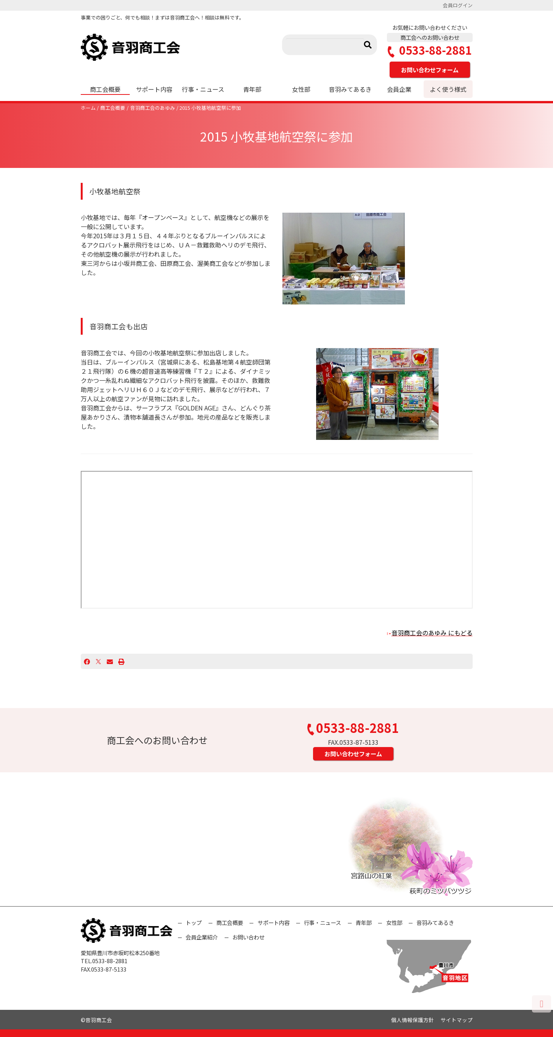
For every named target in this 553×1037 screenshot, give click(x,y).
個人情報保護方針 (412, 1020)
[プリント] (121, 661)
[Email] (110, 661)
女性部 (301, 89)
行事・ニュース (203, 89)
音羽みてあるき (350, 89)
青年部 (252, 89)
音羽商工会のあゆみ (152, 107)
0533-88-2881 (430, 50)
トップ (194, 922)
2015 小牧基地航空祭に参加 (210, 107)
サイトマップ (456, 1020)
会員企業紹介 (202, 937)
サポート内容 (154, 89)
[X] (98, 661)
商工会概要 (105, 89)
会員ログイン (458, 5)
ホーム (88, 107)
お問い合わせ (248, 937)
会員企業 (399, 89)
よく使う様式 (448, 89)
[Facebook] (87, 661)
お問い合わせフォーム (429, 69)
